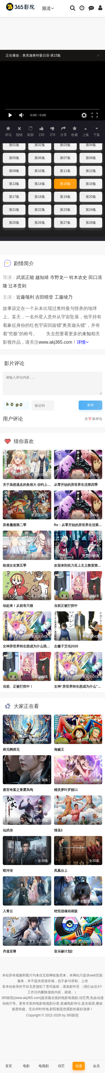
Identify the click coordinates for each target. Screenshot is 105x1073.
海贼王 (59, 750)
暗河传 (8, 871)
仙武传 (8, 830)
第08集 (91, 158)
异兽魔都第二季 (14, 525)
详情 (82, 342)
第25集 (14, 223)
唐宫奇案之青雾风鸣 (18, 790)
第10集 (39, 171)
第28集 (91, 223)
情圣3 (58, 830)
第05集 (14, 158)
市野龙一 (59, 277)
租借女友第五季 (14, 565)
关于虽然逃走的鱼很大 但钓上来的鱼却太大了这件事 (42, 485)
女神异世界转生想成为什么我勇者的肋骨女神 (36, 646)
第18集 (39, 197)
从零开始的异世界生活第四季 (76, 485)
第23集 (65, 210)
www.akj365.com (55, 342)
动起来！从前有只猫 (18, 606)
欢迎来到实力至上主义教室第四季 (79, 565)
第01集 (14, 145)
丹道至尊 (9, 951)
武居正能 (25, 277)
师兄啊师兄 (11, 750)
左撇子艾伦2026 (66, 646)
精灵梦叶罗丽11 (66, 790)
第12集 (91, 171)
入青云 (8, 911)
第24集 (91, 210)
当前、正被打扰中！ (18, 686)
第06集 (39, 158)
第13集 (14, 184)
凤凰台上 (60, 871)
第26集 (39, 223)
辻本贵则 (17, 285)
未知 (86, 333)
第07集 (65, 158)
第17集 (14, 197)
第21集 (14, 210)
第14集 (39, 184)
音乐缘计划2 (63, 951)
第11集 (65, 171)
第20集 (91, 197)
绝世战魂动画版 (66, 911)
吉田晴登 (44, 297)
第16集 (91, 184)
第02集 (39, 145)
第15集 (65, 184)
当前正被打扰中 (66, 606)
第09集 (14, 171)
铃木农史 (78, 277)
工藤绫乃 (64, 297)
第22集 (39, 210)
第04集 (91, 145)
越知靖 (42, 277)
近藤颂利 (25, 297)
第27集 (65, 223)
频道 (48, 8)
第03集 (65, 145)
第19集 (65, 197)
